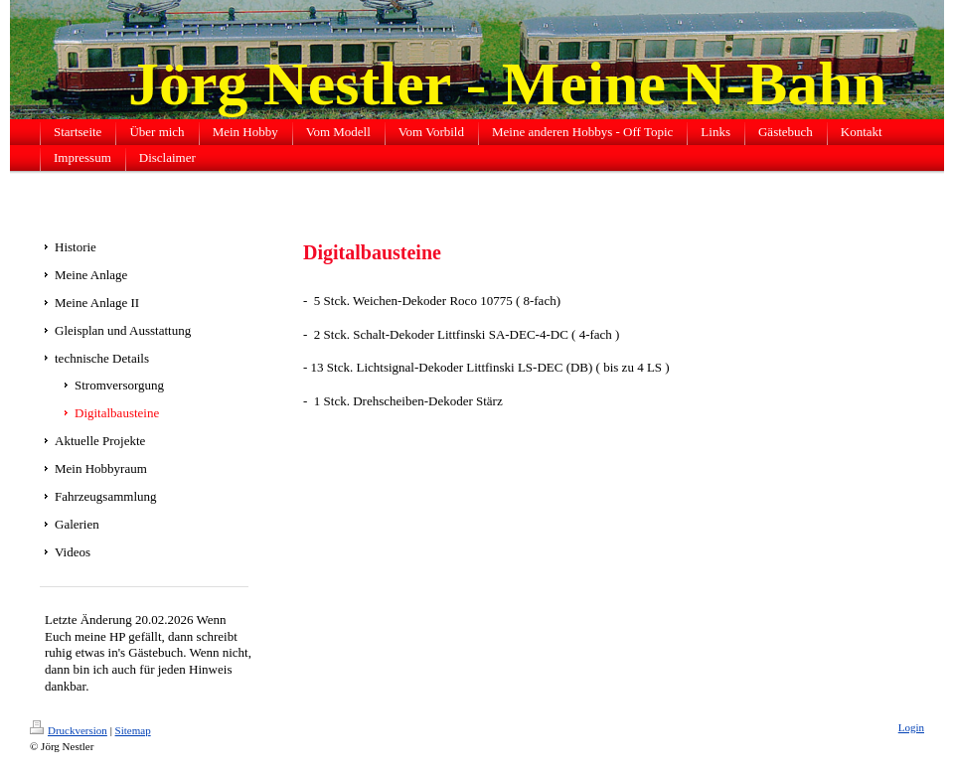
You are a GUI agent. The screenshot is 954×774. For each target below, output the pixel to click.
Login (911, 727)
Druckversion (68, 730)
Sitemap (133, 730)
